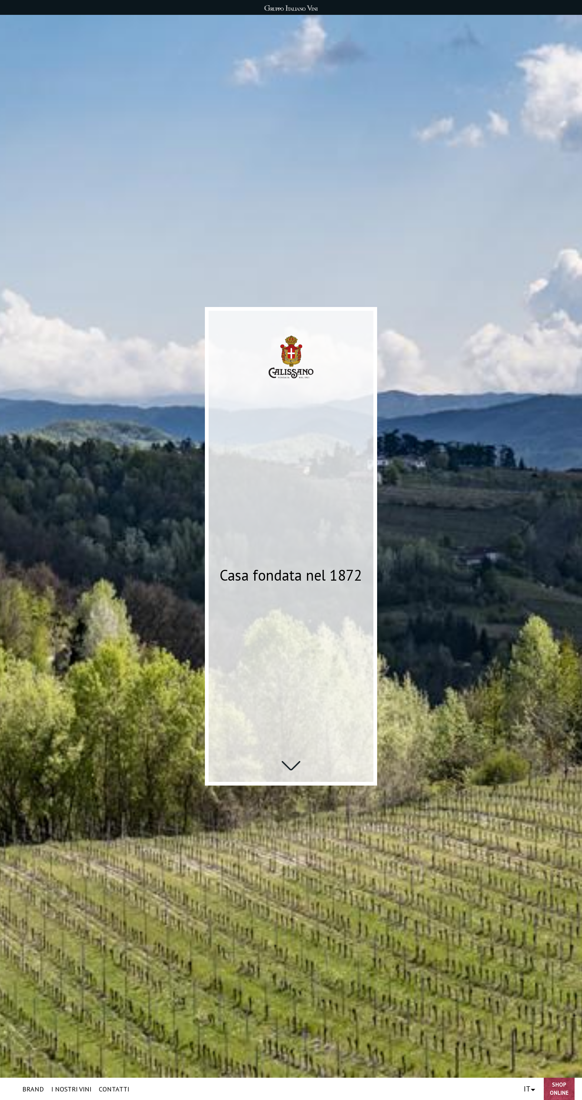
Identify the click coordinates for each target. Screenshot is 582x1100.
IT (527, 1089)
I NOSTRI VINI (71, 1089)
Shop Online (559, 1089)
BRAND (33, 1089)
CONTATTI (114, 1089)
